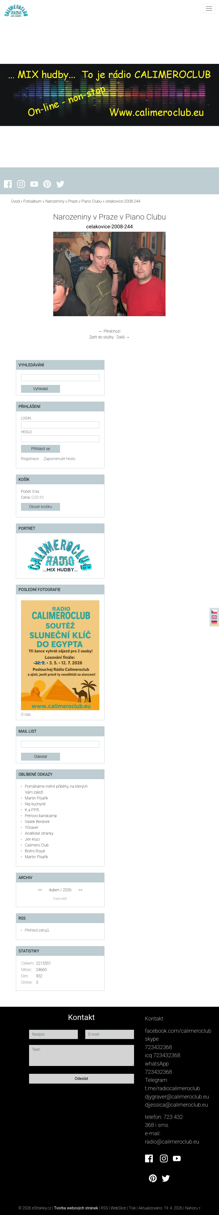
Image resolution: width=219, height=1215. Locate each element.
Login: (26, 418)
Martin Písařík (36, 798)
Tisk (132, 1208)
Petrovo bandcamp (41, 815)
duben (54, 890)
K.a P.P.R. (32, 810)
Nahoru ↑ (192, 1208)
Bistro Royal (35, 851)
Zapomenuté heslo (59, 458)
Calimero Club (37, 845)
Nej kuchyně (35, 804)
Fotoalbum (32, 201)
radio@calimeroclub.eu (172, 1141)
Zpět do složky (101, 337)
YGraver (31, 827)
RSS (104, 1208)
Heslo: (26, 432)
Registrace (30, 458)
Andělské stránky (39, 833)
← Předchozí (109, 331)
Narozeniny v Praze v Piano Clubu (73, 201)
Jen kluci (32, 839)
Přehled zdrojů (37, 930)
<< (40, 890)
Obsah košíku (40, 506)
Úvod (15, 201)
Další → (123, 337)
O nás (26, 714)
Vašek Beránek (37, 821)
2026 (67, 890)
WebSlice (118, 1208)
